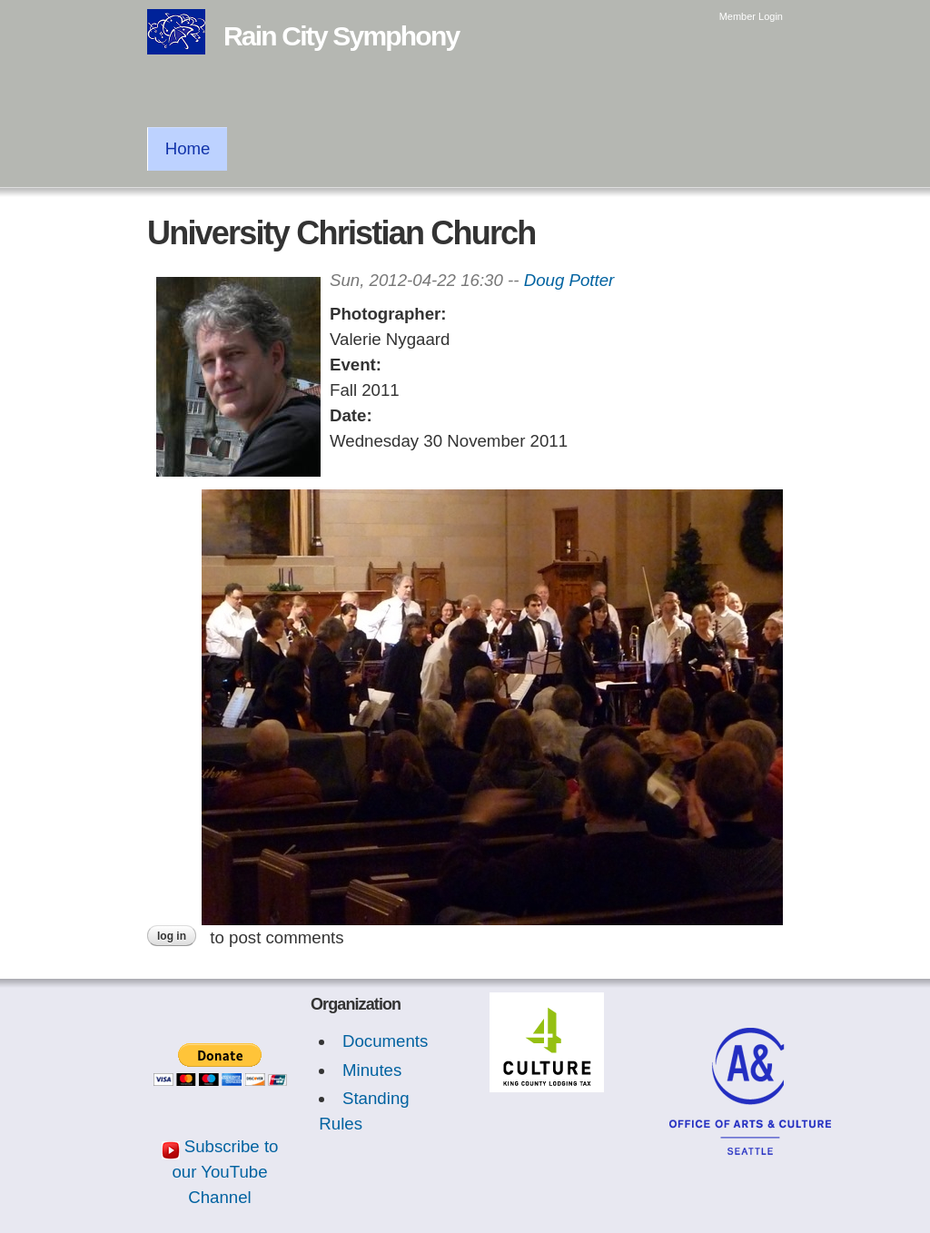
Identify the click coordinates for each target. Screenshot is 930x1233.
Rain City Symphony (341, 36)
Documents (385, 1041)
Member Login (751, 16)
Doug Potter (569, 280)
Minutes (371, 1070)
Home (188, 148)
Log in (171, 936)
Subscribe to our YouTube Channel (225, 1172)
